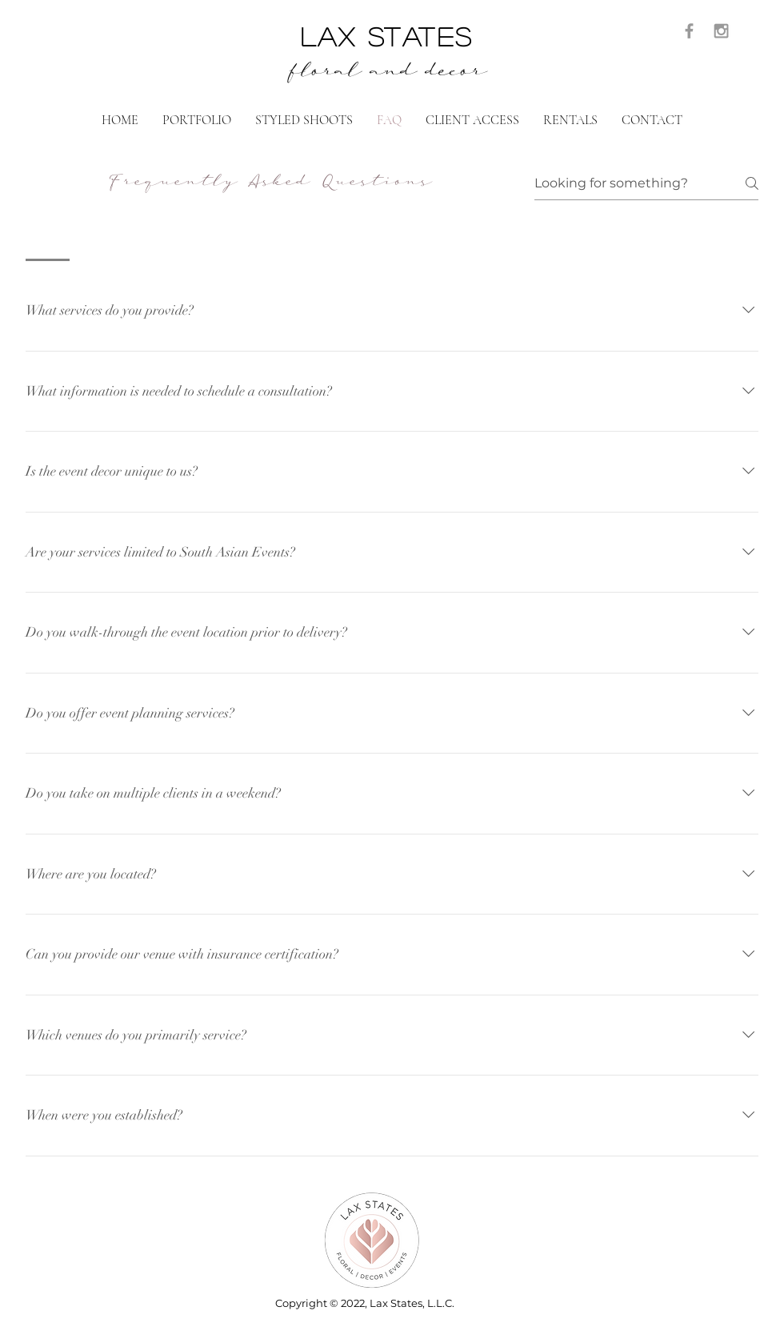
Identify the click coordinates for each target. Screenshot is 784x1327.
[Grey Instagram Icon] (721, 31)
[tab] (48, 240)
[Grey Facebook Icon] (689, 31)
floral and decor (387, 74)
